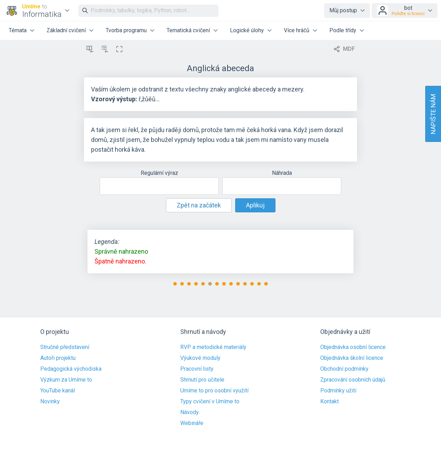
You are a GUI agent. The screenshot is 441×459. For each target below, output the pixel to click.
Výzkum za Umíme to (66, 380)
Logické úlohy (247, 30)
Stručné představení (64, 347)
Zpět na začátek (199, 205)
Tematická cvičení (188, 30)
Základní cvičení (66, 30)
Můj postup (343, 10)
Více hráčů (296, 30)
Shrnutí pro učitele (202, 380)
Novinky (50, 401)
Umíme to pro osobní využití (214, 391)
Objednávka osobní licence (353, 347)
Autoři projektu (58, 358)
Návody (189, 412)
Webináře (191, 423)
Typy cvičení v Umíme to (209, 401)
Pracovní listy (197, 369)
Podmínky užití (338, 391)
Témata (18, 30)
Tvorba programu (126, 30)
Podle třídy (342, 30)
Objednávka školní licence (351, 358)
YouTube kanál (57, 391)
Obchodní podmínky (344, 369)
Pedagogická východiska (71, 369)
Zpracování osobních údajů (352, 380)
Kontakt (329, 401)
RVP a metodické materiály (213, 347)
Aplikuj (255, 205)
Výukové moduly (200, 358)
